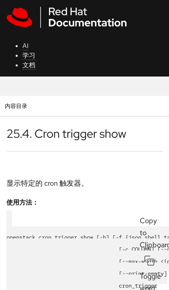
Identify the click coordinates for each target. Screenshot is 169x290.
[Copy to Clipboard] (149, 260)
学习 (28, 55)
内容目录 (15, 106)
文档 (28, 65)
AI (25, 45)
